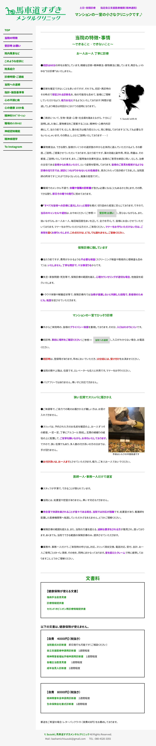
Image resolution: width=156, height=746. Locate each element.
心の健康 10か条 (14, 108)
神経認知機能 (12, 131)
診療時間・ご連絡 (14, 77)
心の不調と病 (12, 100)
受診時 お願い (106, 213)
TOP (7, 30)
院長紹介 (10, 69)
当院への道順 (101, 340)
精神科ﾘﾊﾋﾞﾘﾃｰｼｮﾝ (15, 115)
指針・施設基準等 (14, 92)
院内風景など (12, 53)
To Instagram (13, 147)
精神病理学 (11, 139)
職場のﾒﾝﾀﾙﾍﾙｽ (13, 123)
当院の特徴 (11, 38)
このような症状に (14, 61)
